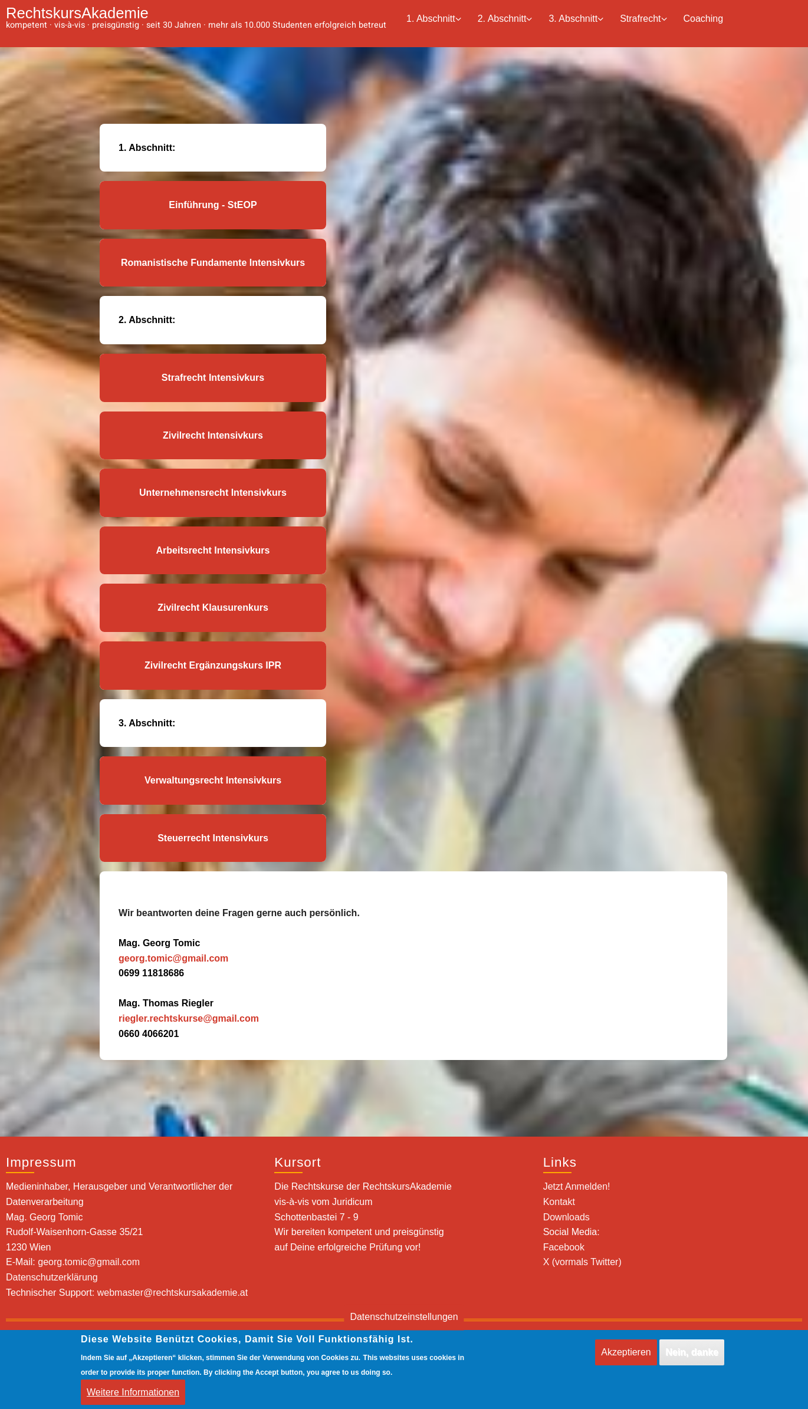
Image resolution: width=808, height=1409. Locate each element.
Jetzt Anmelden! (576, 1186)
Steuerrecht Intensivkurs (212, 838)
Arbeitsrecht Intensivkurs (213, 550)
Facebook (563, 1247)
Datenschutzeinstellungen (404, 1324)
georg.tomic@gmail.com (173, 958)
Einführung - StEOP (213, 205)
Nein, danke (691, 1359)
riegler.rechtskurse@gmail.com (189, 1018)
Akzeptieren (626, 1359)
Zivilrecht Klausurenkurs (212, 608)
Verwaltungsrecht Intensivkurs (212, 780)
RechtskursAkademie (77, 13)
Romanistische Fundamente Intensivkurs (213, 263)
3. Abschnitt (575, 19)
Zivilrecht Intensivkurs (213, 435)
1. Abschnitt (433, 19)
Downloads (566, 1217)
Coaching (704, 19)
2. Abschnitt (505, 19)
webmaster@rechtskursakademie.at (172, 1293)
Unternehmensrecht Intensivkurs (213, 493)
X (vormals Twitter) (582, 1262)
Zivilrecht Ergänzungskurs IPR (212, 665)
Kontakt (559, 1202)
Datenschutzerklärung (52, 1277)
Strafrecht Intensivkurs (213, 378)
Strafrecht (643, 19)
